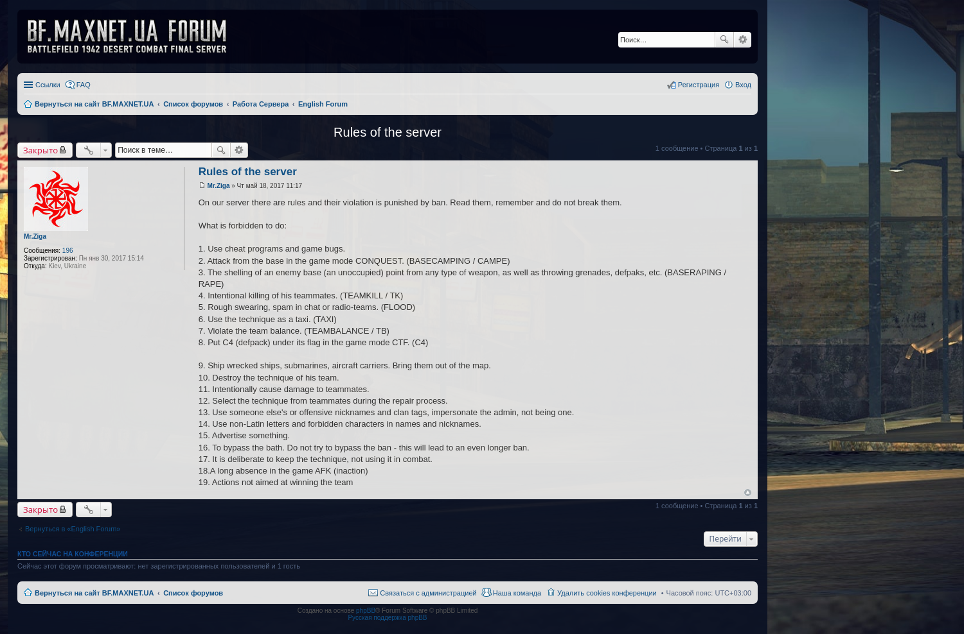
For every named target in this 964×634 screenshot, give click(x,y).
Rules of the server (388, 132)
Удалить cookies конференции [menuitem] (607, 593)
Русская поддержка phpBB (387, 617)
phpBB (365, 610)
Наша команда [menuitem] (517, 593)
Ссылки (47, 85)
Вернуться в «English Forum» (72, 529)
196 (67, 250)
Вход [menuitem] (743, 85)
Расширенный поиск (742, 39)
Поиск (724, 39)
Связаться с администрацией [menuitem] (428, 593)
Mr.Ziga (35, 236)
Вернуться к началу (747, 492)
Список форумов (193, 593)
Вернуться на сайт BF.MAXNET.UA (94, 593)
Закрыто (40, 150)
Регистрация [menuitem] (698, 85)
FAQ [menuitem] (83, 85)
